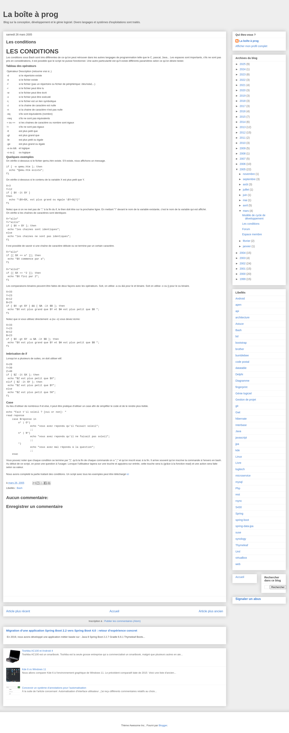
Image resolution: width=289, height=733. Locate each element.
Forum (246, 229)
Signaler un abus (248, 599)
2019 (243, 95)
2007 (243, 158)
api (237, 311)
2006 (243, 163)
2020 (243, 90)
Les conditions (251, 223)
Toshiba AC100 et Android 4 (37, 650)
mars (246, 210)
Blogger (163, 725)
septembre (249, 179)
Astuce (239, 323)
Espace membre (252, 234)
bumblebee (242, 355)
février (247, 240)
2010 (243, 142)
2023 (243, 74)
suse (238, 532)
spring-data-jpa (244, 526)
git (236, 405)
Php (237, 488)
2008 (243, 153)
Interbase (241, 425)
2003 (243, 258)
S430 (238, 507)
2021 (243, 85)
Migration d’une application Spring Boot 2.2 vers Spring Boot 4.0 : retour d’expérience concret (71, 630)
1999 (243, 279)
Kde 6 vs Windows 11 (34, 669)
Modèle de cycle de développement (253, 217)
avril (246, 205)
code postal (242, 361)
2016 (243, 111)
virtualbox (241, 557)
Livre (238, 462)
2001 (243, 268)
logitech (240, 469)
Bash (20, 488)
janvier (247, 246)
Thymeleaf (241, 545)
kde (237, 450)
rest (237, 494)
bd (237, 336)
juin (245, 195)
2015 (243, 116)
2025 (243, 64)
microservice (243, 475)
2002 (243, 263)
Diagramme (242, 380)
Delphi (239, 374)
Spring (239, 513)
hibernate (241, 418)
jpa (237, 443)
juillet (246, 189)
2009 (243, 148)
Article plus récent (18, 611)
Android (240, 298)
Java (238, 431)
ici (128, 474)
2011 (243, 137)
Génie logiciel (243, 393)
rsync (238, 500)
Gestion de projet (245, 399)
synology (240, 538)
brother (239, 349)
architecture (242, 317)
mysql (239, 481)
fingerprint (241, 387)
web (237, 564)
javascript (241, 437)
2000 (243, 273)
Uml (237, 551)
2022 (243, 79)
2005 (243, 169)
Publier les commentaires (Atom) (122, 621)
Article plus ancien (211, 611)
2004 (243, 252)
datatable (241, 367)
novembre (249, 173)
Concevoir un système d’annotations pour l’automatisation (54, 687)
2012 (243, 132)
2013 (243, 127)
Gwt (237, 412)
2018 (243, 100)
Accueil (114, 611)
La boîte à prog (30, 14)
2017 (243, 106)
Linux (238, 456)
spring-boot (242, 519)
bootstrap (241, 342)
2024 (243, 69)
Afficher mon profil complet (251, 46)
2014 (243, 121)
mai (245, 200)
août (246, 184)
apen (238, 304)
